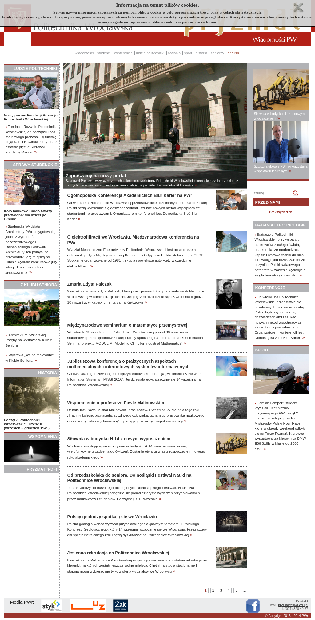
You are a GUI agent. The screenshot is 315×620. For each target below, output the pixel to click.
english (233, 53)
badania (174, 53)
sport (188, 53)
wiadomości (84, 53)
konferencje (123, 53)
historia (201, 53)
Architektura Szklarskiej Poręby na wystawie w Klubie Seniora (29, 340)
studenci (104, 53)
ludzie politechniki (150, 53)
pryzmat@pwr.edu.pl (293, 605)
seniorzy (217, 53)
